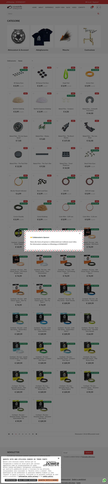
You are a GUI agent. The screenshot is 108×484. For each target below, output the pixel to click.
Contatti (81, 7)
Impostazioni (11, 480)
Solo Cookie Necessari (27, 480)
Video (74, 7)
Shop (58, 7)
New (62, 7)
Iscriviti (89, 452)
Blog (68, 7)
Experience (49, 7)
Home (34, 7)
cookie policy (48, 476)
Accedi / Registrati (92, 2)
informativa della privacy (88, 457)
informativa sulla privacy (28, 476)
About (40, 7)
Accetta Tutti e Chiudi (48, 480)
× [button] (59, 458)
